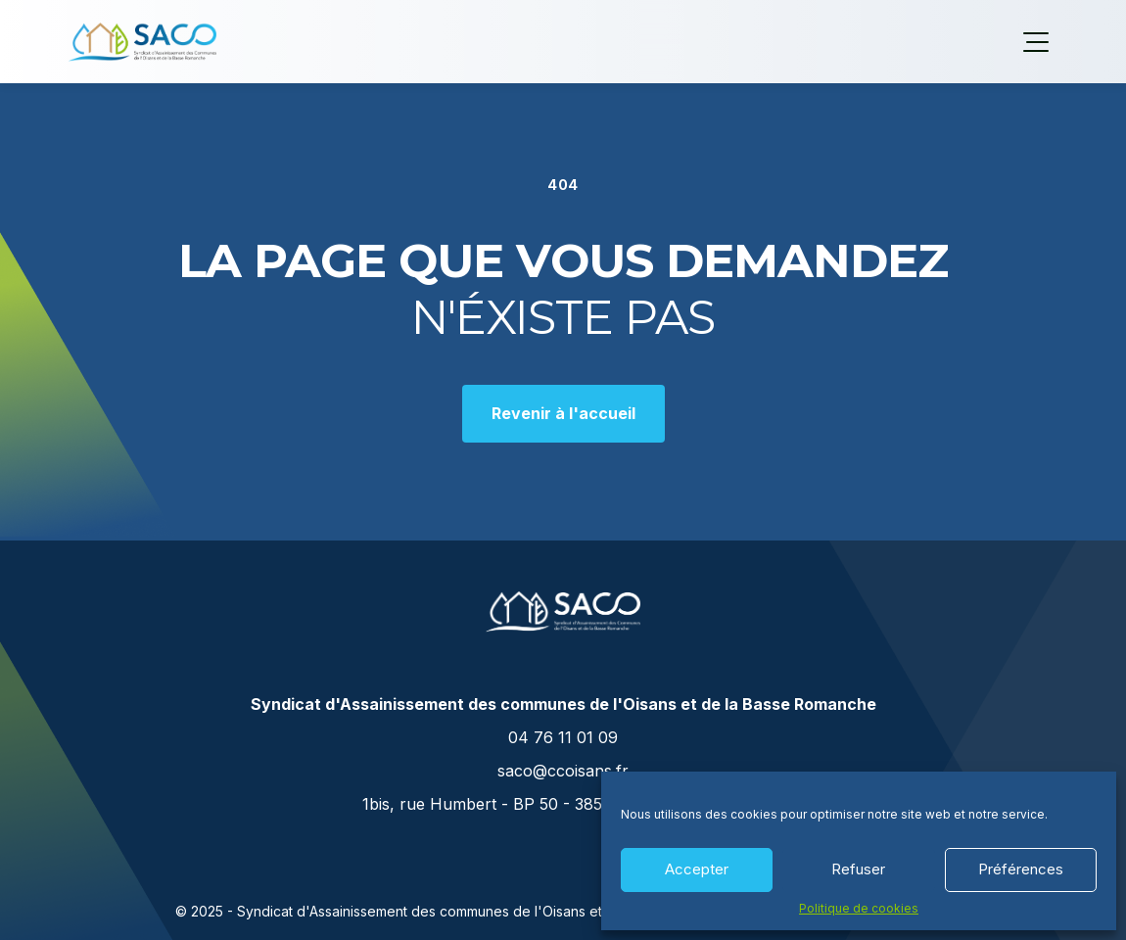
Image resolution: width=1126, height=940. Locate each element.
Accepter (696, 869)
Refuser (858, 869)
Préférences (1020, 869)
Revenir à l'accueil (563, 413)
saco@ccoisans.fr (563, 770)
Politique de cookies (858, 909)
